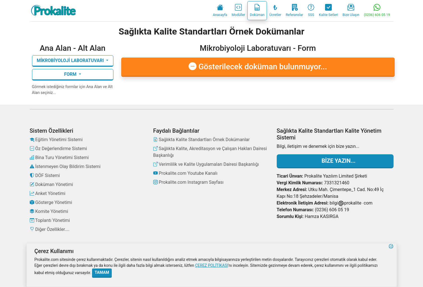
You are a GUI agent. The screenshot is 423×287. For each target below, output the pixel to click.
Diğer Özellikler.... (50, 229)
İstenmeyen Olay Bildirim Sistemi (65, 166)
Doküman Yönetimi (51, 184)
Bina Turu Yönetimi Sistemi (59, 157)
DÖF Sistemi (45, 175)
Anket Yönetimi (47, 193)
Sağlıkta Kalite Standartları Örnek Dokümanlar (201, 139)
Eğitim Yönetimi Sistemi (56, 139)
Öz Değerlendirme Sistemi (58, 148)
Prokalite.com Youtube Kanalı (185, 173)
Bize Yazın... (335, 160)
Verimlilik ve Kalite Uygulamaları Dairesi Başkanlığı (206, 164)
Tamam (102, 272)
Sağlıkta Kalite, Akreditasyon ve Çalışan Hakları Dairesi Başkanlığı (210, 152)
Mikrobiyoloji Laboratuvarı (71, 60)
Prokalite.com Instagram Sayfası (188, 182)
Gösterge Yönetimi (51, 202)
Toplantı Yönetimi (50, 220)
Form (70, 74)
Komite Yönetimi (49, 211)
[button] (391, 265)
